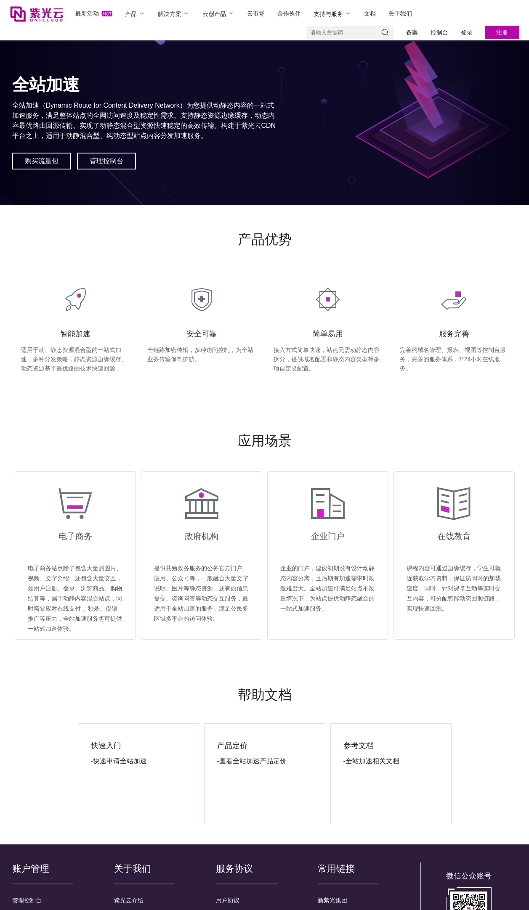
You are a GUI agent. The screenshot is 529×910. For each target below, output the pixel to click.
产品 (135, 13)
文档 (370, 13)
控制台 (439, 32)
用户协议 (227, 900)
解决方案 (174, 13)
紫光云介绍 (129, 900)
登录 (467, 32)
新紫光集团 (332, 900)
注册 (502, 32)
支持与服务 (332, 13)
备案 (412, 32)
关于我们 (400, 13)
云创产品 (218, 13)
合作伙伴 (289, 13)
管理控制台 (27, 900)
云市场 (256, 13)
